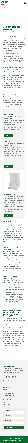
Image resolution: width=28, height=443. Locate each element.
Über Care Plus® (7, 387)
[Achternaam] (14, 423)
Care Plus (6, 31)
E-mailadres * (8, 410)
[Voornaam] (14, 418)
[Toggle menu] (25, 3)
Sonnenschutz (6, 404)
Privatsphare (18, 440)
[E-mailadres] (14, 412)
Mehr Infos (8, 135)
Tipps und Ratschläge (8, 393)
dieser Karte (6, 239)
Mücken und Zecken (8, 397)
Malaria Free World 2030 (9, 385)
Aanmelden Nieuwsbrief (14, 427)
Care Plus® (6, 380)
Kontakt (5, 389)
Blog (4, 383)
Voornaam (7, 415)
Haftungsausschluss (12, 440)
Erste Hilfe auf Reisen (8, 400)
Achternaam (7, 420)
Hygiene (5, 402)
